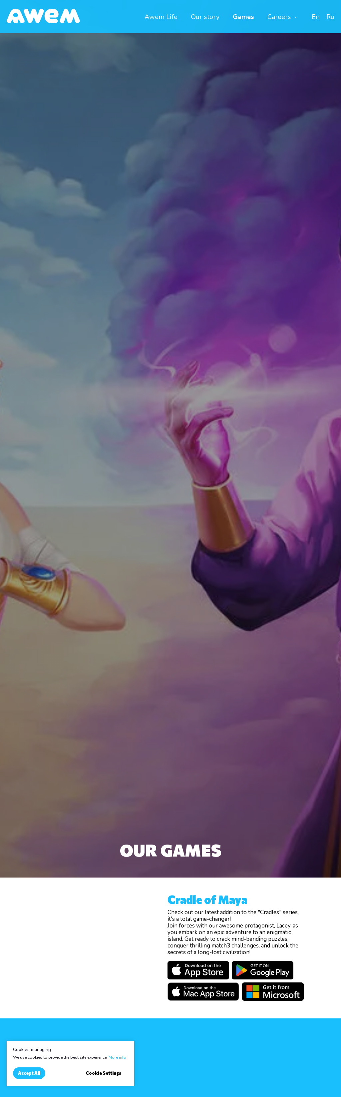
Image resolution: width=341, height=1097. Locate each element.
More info (117, 1057)
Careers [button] (280, 16)
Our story (205, 16)
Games (243, 16)
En (316, 16)
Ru (330, 16)
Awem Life (161, 16)
